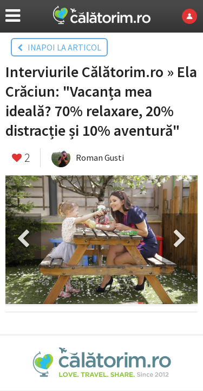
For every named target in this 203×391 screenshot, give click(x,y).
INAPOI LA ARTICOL (59, 47)
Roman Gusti (100, 157)
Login (192, 16)
